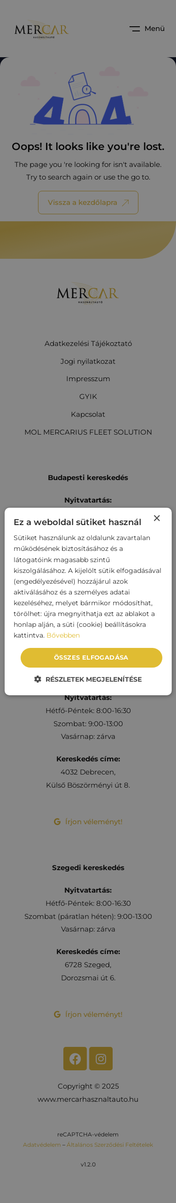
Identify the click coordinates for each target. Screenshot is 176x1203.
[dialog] (87, 601)
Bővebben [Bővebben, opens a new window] (63, 635)
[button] (88, 679)
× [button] (156, 518)
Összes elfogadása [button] (91, 657)
